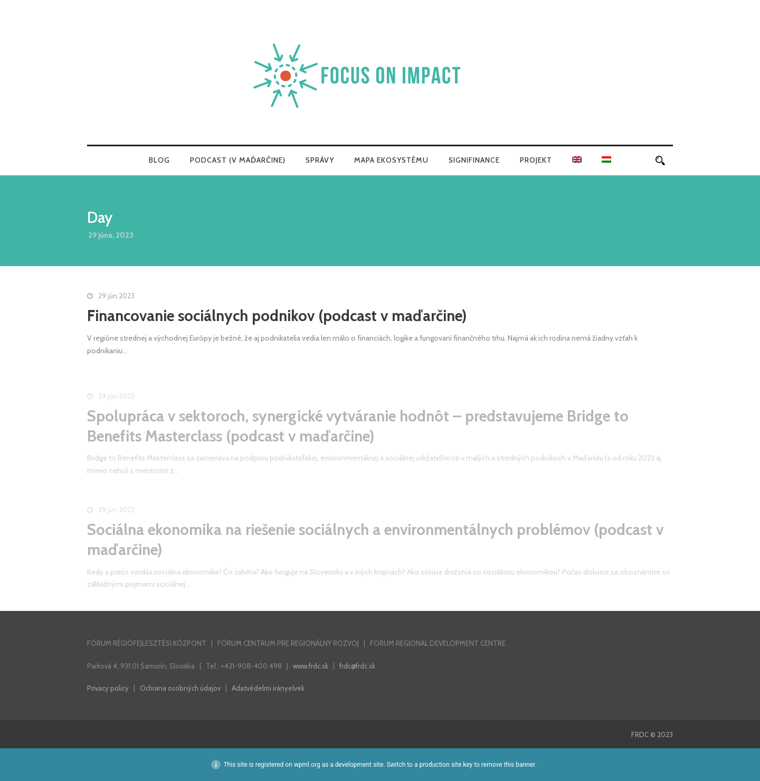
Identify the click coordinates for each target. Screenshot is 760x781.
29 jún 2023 (116, 295)
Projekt (536, 160)
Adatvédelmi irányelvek (268, 688)
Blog (159, 160)
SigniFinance (474, 160)
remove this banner (508, 764)
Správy (320, 160)
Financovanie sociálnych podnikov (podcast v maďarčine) (277, 315)
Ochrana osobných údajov (180, 688)
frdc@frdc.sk (357, 666)
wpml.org (307, 764)
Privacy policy (108, 688)
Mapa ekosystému (391, 160)
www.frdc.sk (310, 666)
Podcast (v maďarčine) (238, 160)
